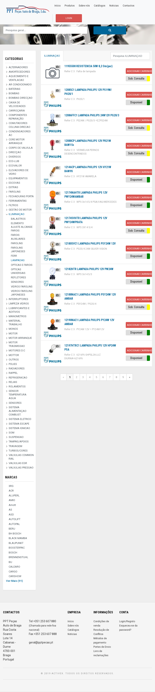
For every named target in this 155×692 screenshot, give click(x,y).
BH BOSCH (15, 533)
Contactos (128, 5)
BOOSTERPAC (17, 547)
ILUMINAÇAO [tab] (52, 55)
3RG (11, 485)
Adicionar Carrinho (139, 71)
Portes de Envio (102, 646)
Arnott (12, 505)
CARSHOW (15, 576)
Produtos (70, 5)
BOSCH (13, 552)
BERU (12, 528)
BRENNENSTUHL (18, 557)
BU (10, 562)
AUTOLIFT (14, 519)
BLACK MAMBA (18, 538)
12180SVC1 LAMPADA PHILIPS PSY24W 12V (90, 243)
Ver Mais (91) (14, 580)
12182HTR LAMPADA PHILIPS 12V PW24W (88, 269)
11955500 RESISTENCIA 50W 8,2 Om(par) (88, 66)
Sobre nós (84, 5)
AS (10, 509)
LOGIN (69, 18)
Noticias (114, 5)
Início (57, 5)
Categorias (14, 59)
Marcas (11, 477)
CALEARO (14, 566)
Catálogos (99, 5)
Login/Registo (127, 621)
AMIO (12, 500)
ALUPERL (14, 495)
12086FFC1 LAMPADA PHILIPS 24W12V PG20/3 (91, 115)
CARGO (13, 571)
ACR (11, 490)
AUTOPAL (14, 524)
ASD (11, 514)
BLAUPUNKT (16, 543)
